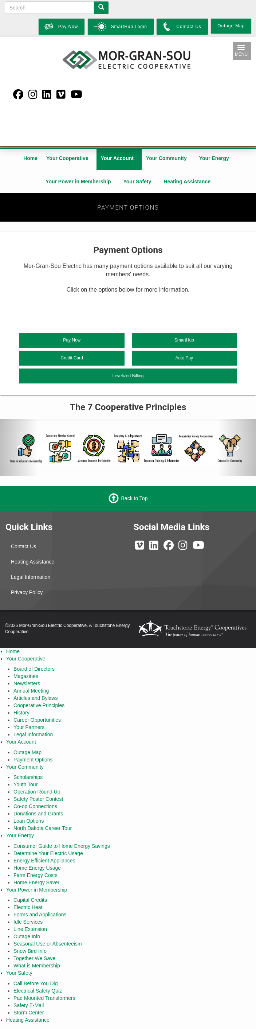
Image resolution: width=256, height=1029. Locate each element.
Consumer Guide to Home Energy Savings (61, 846)
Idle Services (28, 922)
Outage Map (27, 752)
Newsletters (26, 683)
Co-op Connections (35, 806)
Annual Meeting (31, 691)
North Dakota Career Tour (42, 828)
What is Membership (36, 965)
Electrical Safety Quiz (37, 991)
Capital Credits (30, 900)
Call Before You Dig (35, 983)
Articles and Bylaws (35, 698)
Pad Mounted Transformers (44, 998)
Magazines (25, 676)
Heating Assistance (187, 181)
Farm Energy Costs (35, 875)
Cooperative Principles (38, 705)
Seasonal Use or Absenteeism (47, 944)
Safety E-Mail (28, 1005)
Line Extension (30, 929)
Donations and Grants (38, 813)
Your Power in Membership (78, 181)
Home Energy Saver (36, 882)
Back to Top (134, 498)
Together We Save (34, 958)
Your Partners (28, 727)
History (21, 713)
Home (30, 158)
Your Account (117, 158)
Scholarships (28, 777)
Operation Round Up (36, 792)
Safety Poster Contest (38, 799)
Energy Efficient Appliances (44, 861)
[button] (19, 447)
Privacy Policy (27, 592)
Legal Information (30, 577)
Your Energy (214, 158)
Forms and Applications (40, 914)
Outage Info (26, 936)
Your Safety (137, 181)
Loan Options (28, 821)
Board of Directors (34, 669)
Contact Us (23, 546)
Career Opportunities (37, 720)
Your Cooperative (67, 158)
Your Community (166, 158)
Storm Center (28, 1013)
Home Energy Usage (37, 868)
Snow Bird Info (30, 951)
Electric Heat (27, 907)
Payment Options (32, 760)
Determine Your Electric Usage (48, 853)
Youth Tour (25, 784)
